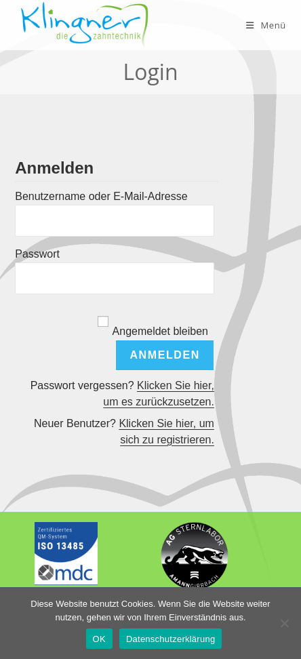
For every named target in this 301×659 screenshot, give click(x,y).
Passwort (37, 254)
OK (99, 639)
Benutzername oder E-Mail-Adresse (101, 196)
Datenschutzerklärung (170, 639)
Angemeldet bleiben (160, 331)
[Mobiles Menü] (266, 25)
